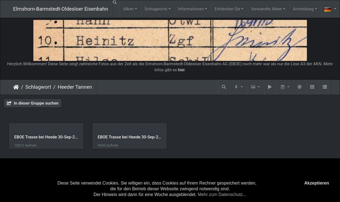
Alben (128, 9)
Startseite (16, 87)
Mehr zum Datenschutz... (222, 194)
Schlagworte (155, 9)
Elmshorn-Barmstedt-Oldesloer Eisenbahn (60, 9)
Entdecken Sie (227, 9)
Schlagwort (38, 87)
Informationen (191, 9)
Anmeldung (303, 9)
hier (181, 69)
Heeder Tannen (75, 87)
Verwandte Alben (266, 9)
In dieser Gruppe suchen (33, 103)
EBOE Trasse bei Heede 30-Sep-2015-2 (46, 137)
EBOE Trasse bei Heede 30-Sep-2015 (131, 137)
